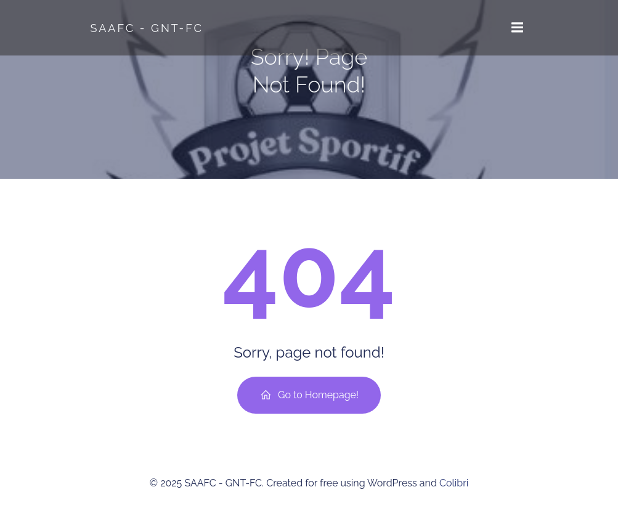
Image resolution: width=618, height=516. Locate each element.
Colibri (453, 483)
